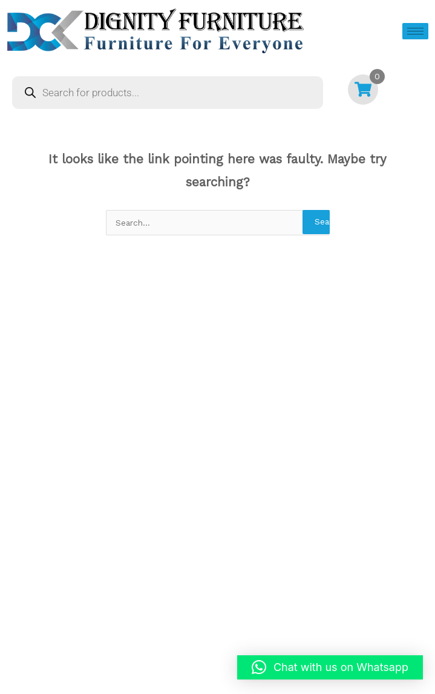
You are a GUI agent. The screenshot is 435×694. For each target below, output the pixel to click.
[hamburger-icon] (415, 31)
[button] (330, 667)
